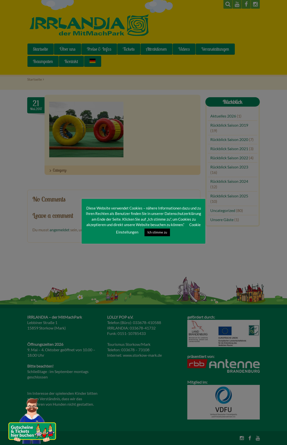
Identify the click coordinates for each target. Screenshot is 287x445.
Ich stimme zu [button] (157, 232)
